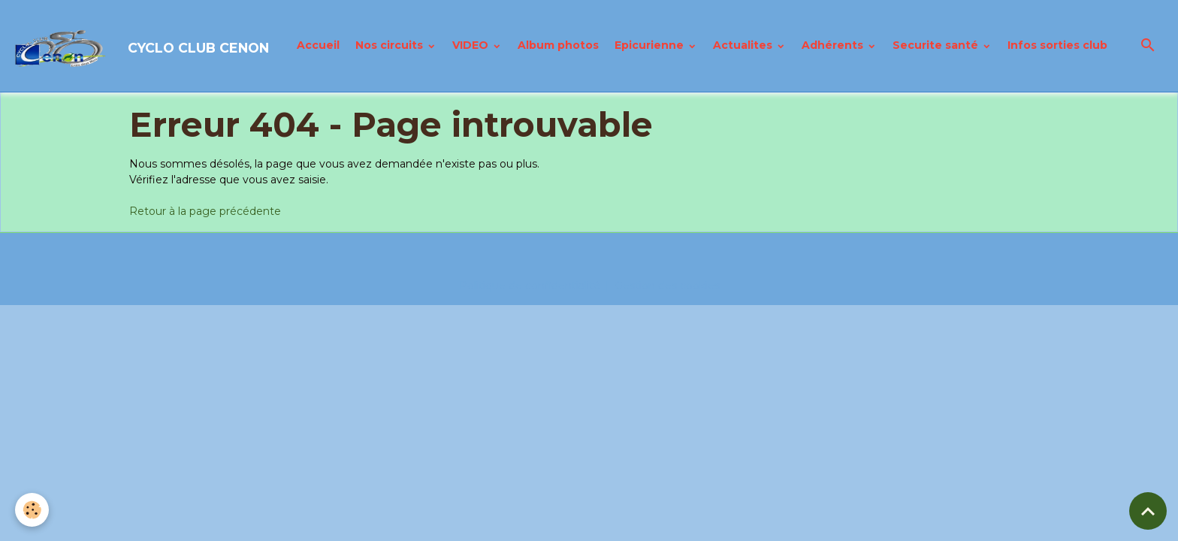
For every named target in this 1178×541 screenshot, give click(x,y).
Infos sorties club (1057, 45)
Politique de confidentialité (529, 285)
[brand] (142, 46)
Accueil (318, 45)
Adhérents (834, 45)
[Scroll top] (1148, 511)
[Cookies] (32, 510)
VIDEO (471, 45)
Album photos (558, 45)
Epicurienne (651, 45)
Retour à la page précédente (205, 211)
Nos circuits (390, 45)
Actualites (744, 45)
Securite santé (937, 45)
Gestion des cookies (667, 285)
